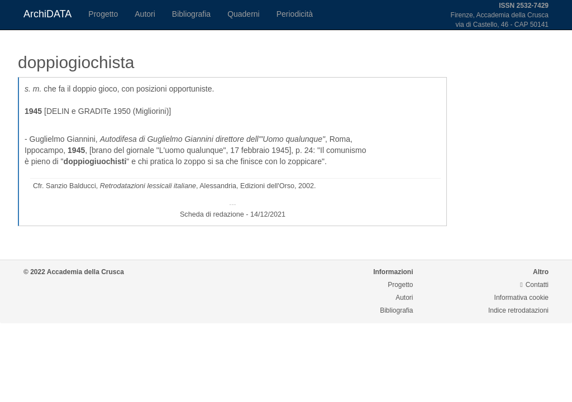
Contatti (534, 285)
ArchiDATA (47, 14)
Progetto (103, 13)
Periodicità (295, 13)
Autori (145, 13)
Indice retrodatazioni (518, 310)
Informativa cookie (521, 298)
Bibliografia (191, 13)
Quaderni (243, 13)
